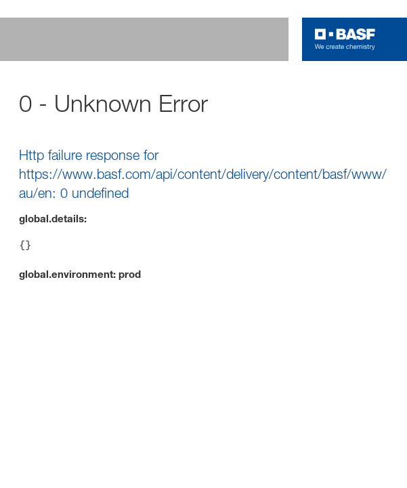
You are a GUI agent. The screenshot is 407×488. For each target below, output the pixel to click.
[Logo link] (345, 39)
